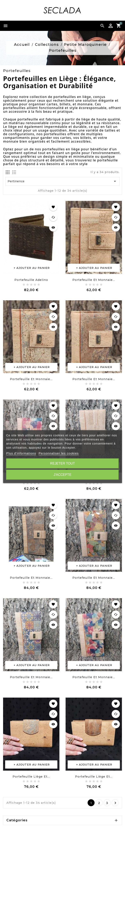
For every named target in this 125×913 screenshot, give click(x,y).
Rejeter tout (62, 463)
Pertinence (62, 181)
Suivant (115, 803)
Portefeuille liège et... (31, 776)
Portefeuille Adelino (31, 280)
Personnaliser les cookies (59, 453)
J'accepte (63, 474)
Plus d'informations (21, 453)
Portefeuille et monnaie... (93, 280)
